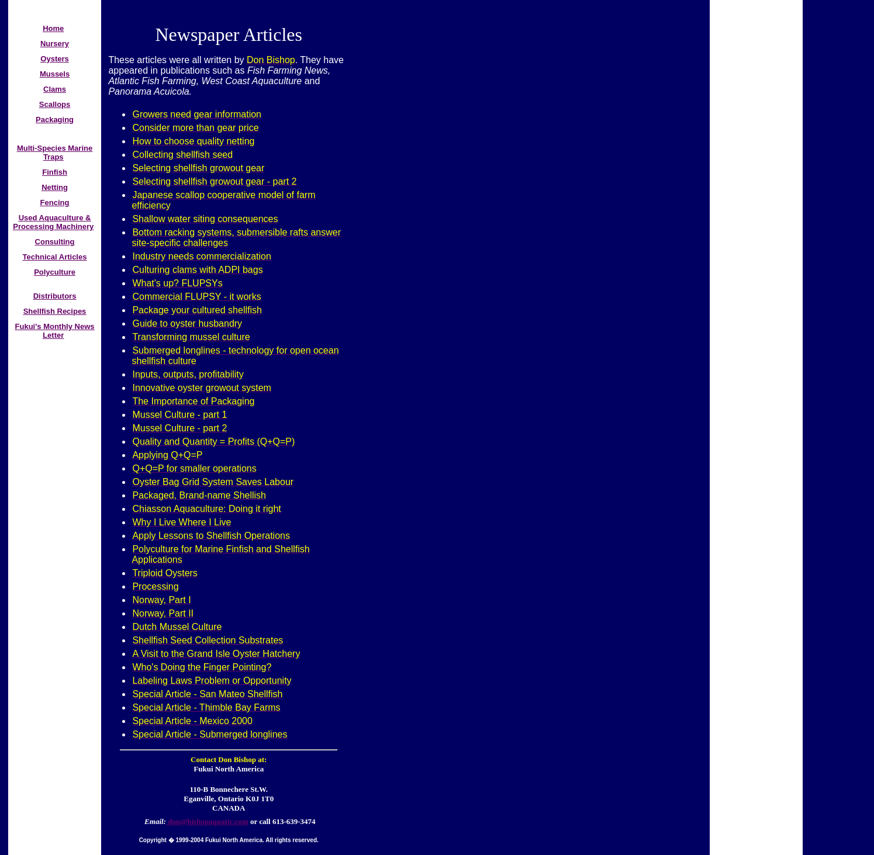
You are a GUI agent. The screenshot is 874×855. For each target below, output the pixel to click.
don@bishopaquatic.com (207, 821)
